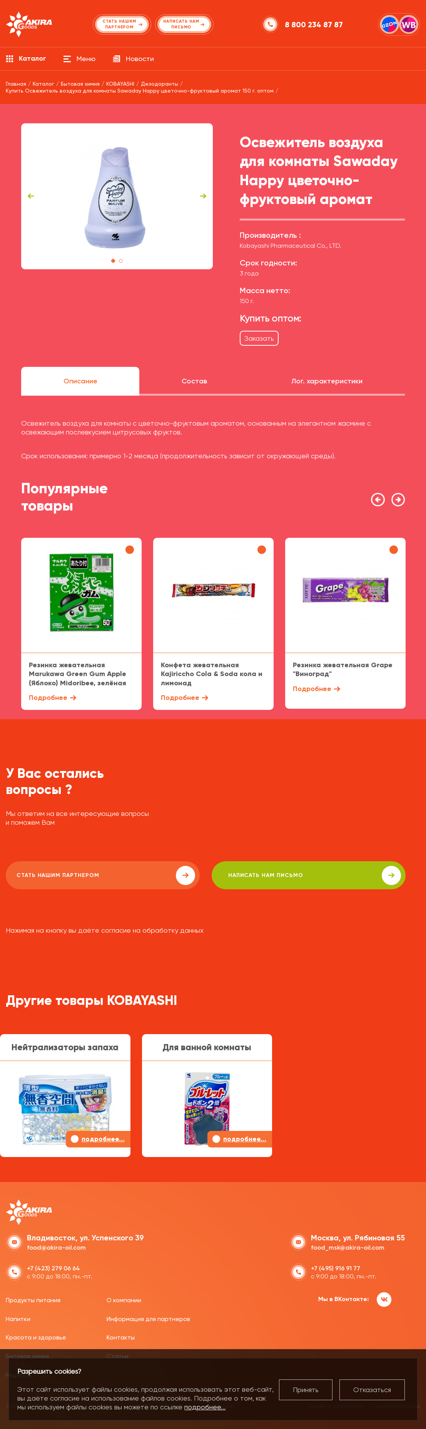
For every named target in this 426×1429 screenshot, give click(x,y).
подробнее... (205, 1407)
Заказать (259, 338)
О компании (124, 1298)
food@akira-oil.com (56, 1246)
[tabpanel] (117, 196)
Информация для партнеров (148, 1317)
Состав (194, 381)
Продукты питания (33, 1298)
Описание (80, 381)
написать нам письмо (223, 875)
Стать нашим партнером (74, 875)
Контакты (121, 1335)
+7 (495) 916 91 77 (335, 1266)
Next (203, 196)
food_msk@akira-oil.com (347, 1246)
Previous (31, 196)
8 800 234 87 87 (315, 24)
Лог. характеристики (327, 381)
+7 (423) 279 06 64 (53, 1266)
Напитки (18, 1317)
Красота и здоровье (36, 1335)
